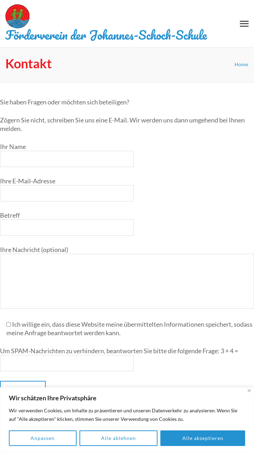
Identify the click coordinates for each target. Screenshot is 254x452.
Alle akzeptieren (202, 438)
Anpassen (43, 438)
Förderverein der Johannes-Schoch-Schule (106, 35)
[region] (127, 419)
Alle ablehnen (118, 438)
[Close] (249, 390)
